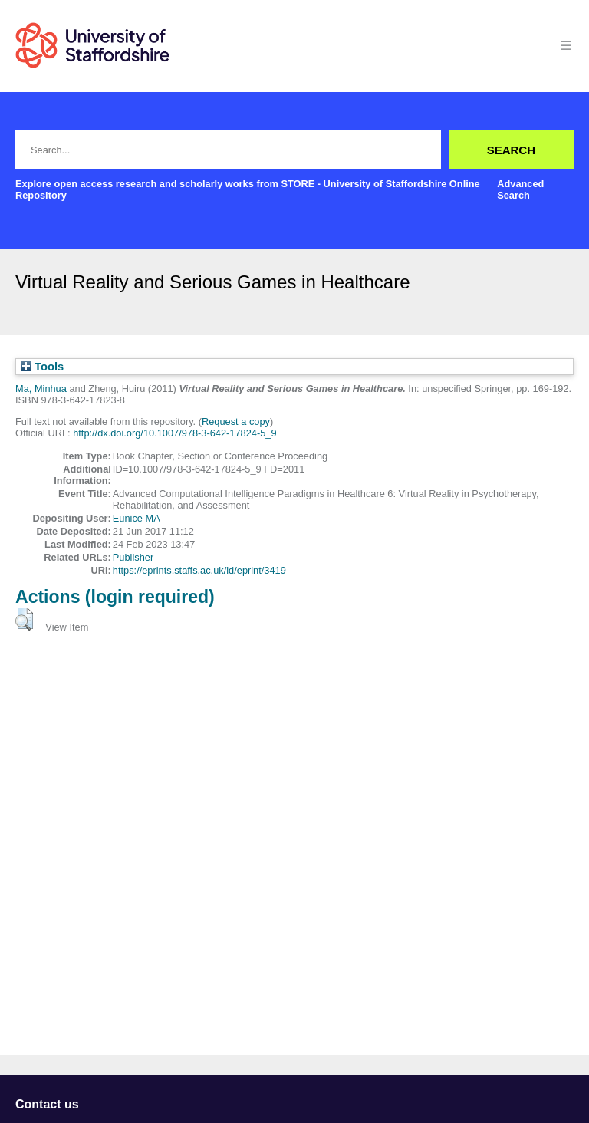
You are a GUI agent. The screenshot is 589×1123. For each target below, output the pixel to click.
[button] (24, 619)
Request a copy (236, 421)
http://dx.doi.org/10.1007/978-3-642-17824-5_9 (174, 433)
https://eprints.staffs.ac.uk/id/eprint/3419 (199, 570)
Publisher (133, 557)
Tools (42, 367)
